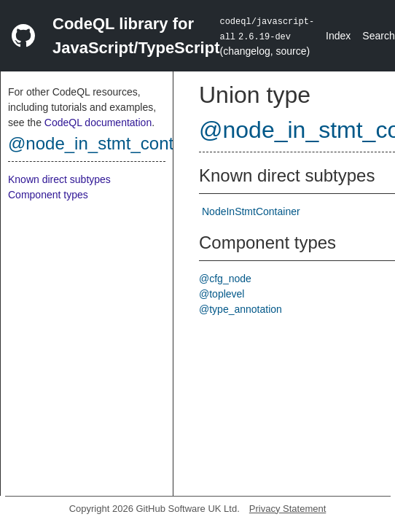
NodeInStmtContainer (251, 211)
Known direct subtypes (59, 179)
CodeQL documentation (98, 122)
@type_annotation (240, 309)
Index (338, 36)
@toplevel (221, 294)
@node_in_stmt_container (110, 143)
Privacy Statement (287, 508)
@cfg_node (225, 278)
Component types (48, 195)
